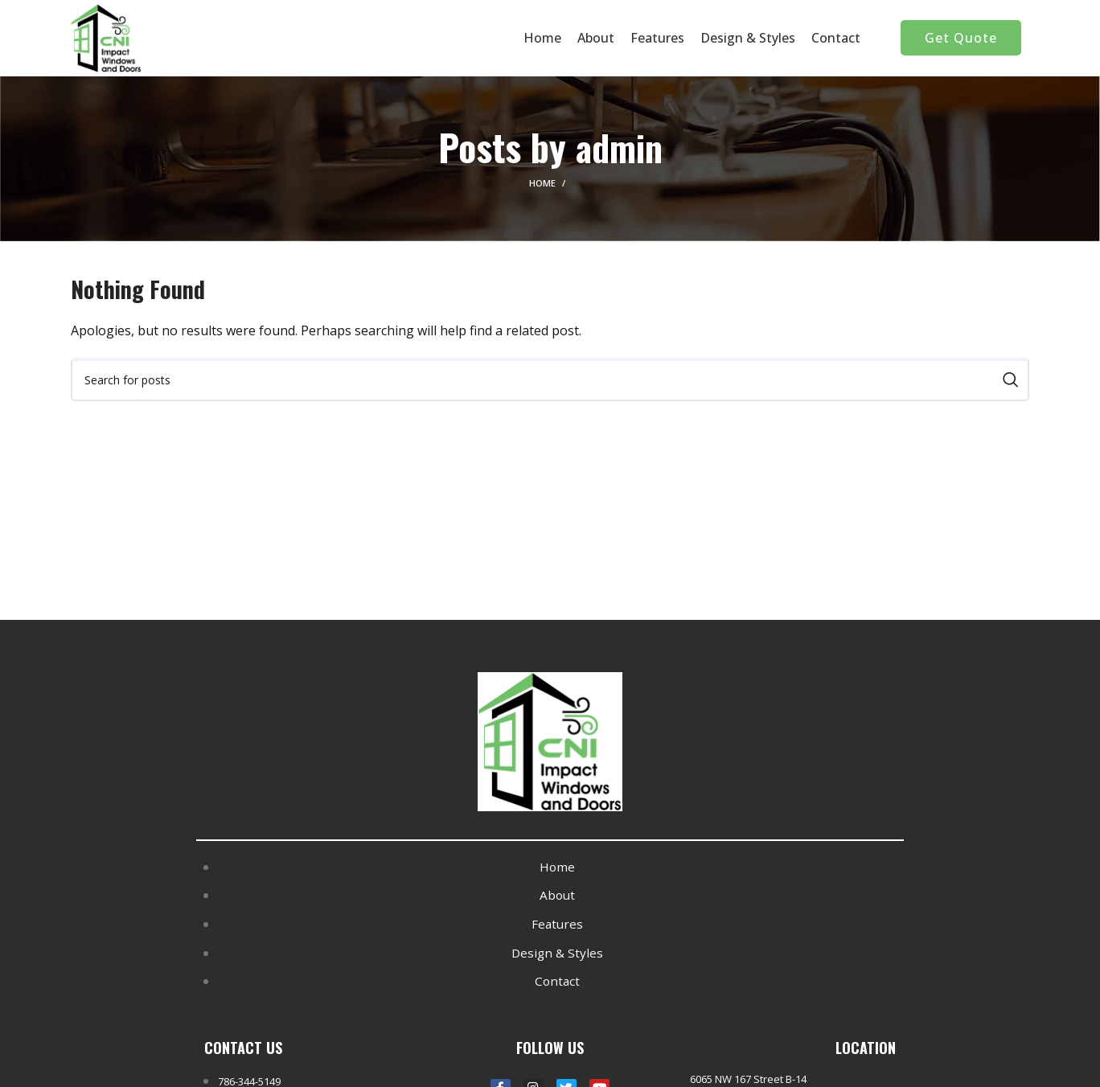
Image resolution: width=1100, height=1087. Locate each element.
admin (618, 150)
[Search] (550, 383)
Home (542, 187)
